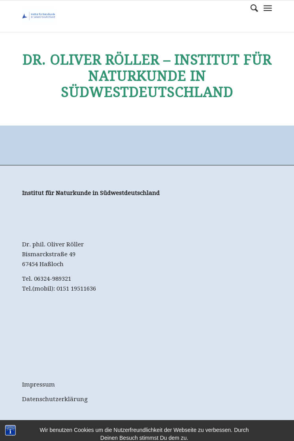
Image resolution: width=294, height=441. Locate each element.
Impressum (38, 384)
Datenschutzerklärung (55, 399)
